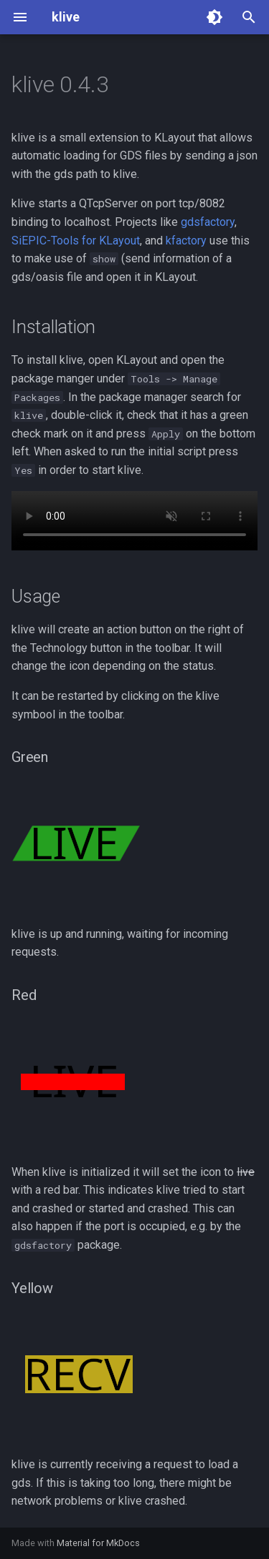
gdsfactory (208, 222)
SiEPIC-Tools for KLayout (75, 240)
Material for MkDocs (98, 1543)
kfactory (186, 240)
